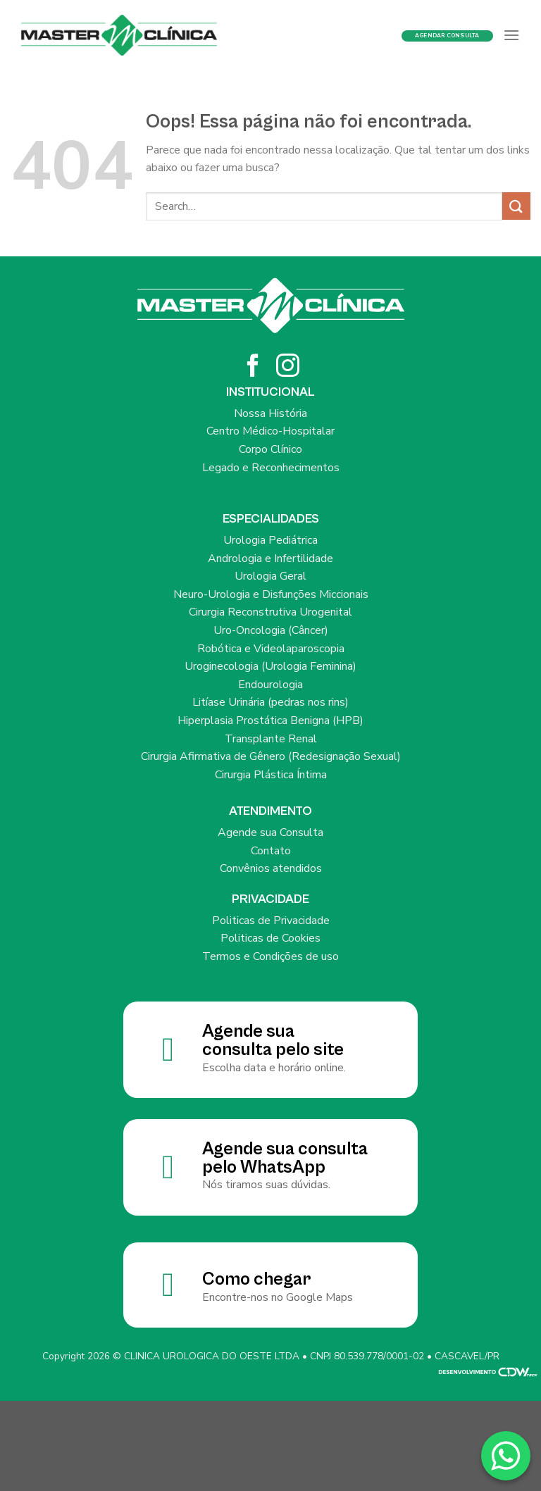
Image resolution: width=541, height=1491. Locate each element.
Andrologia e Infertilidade (270, 558)
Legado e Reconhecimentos (271, 467)
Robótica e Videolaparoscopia (270, 648)
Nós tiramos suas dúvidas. (266, 1184)
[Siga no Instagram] (287, 367)
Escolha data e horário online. (274, 1067)
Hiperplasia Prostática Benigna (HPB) (270, 720)
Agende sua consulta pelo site (273, 1040)
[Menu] (511, 35)
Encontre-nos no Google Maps (277, 1297)
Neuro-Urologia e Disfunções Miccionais (270, 594)
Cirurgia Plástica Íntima (271, 774)
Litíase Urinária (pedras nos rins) (270, 702)
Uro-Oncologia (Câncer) (270, 630)
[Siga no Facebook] (253, 367)
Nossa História (270, 413)
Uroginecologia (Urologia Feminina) (270, 666)
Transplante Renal (271, 739)
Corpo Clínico (270, 449)
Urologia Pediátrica (270, 540)
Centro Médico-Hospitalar (270, 431)
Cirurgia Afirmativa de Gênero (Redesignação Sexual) (271, 756)
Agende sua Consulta (270, 832)
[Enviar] (516, 206)
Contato (271, 851)
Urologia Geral (270, 576)
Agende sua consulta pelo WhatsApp (285, 1158)
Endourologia (270, 684)
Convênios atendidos (271, 868)
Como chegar (256, 1279)
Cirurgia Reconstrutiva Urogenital (270, 612)
